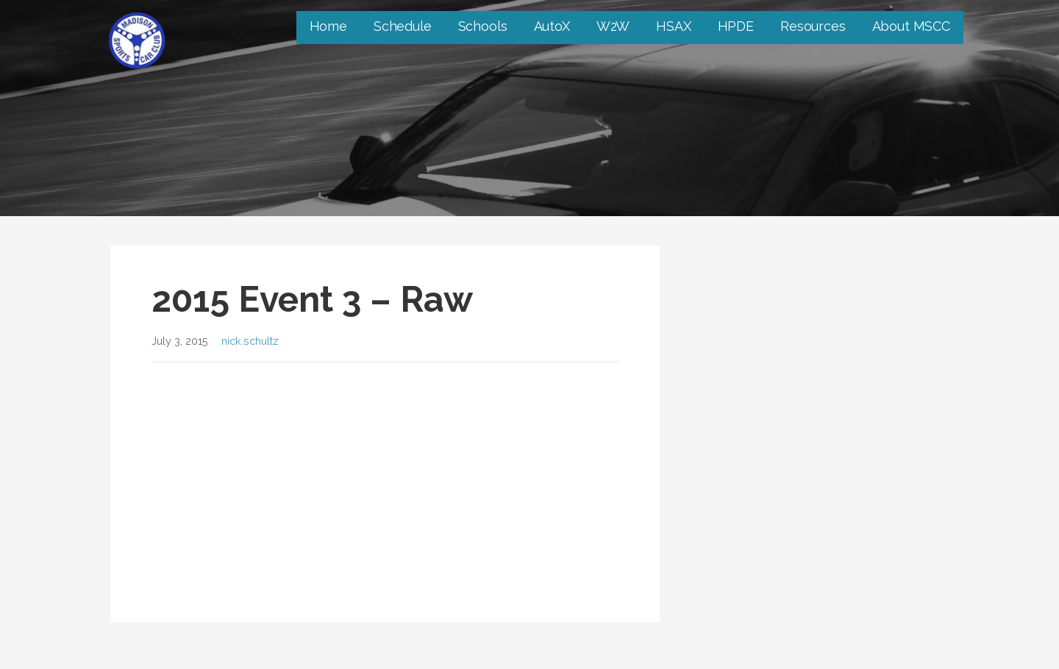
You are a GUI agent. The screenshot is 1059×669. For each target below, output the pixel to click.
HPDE (736, 26)
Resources (813, 26)
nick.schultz (250, 340)
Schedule (403, 26)
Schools (482, 26)
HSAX (673, 26)
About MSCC (911, 26)
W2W (613, 26)
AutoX (552, 26)
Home (328, 26)
